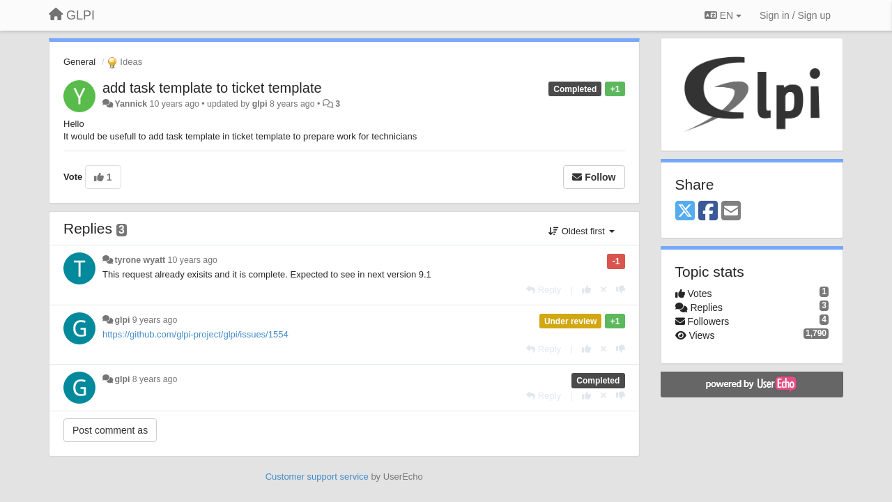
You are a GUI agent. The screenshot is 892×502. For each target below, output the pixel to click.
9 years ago (155, 320)
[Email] (731, 211)
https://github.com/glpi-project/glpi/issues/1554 (195, 334)
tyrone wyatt (139, 260)
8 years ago (155, 379)
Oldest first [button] (581, 231)
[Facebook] (708, 211)
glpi (260, 104)
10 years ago (192, 260)
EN (723, 15)
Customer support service (317, 476)
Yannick (130, 104)
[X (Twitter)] (685, 211)
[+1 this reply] (586, 289)
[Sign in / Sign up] (795, 15)
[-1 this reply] (620, 289)
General (79, 61)
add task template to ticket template (212, 88)
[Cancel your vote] (603, 289)
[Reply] (543, 289)
